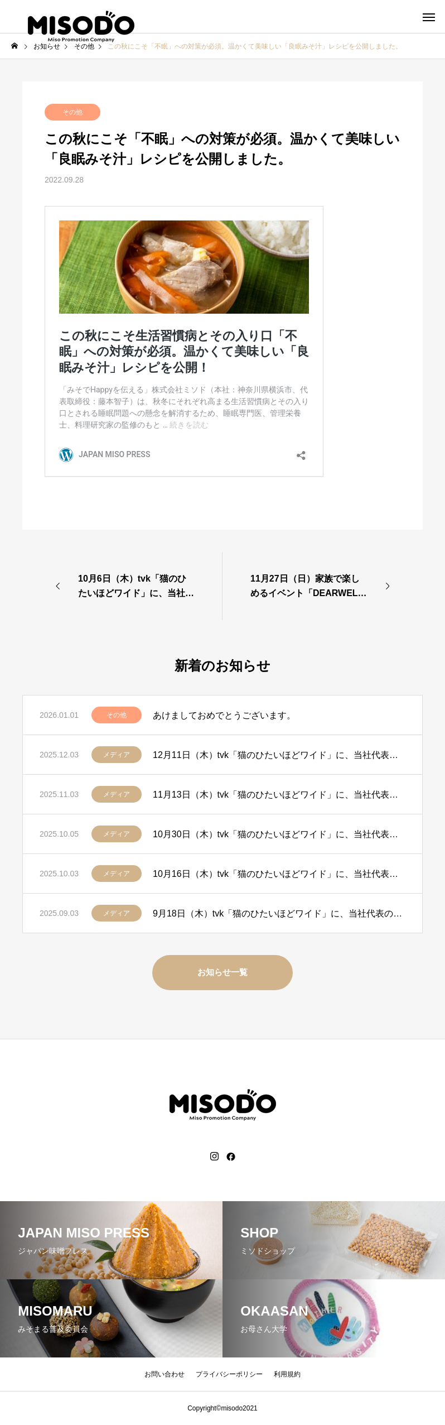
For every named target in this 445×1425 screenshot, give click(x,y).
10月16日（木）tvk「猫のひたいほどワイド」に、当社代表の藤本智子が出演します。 (279, 874)
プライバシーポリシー (229, 1374)
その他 (72, 112)
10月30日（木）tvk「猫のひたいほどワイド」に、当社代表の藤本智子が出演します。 (279, 834)
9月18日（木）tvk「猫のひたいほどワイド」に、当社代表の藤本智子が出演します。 (279, 913)
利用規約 (287, 1374)
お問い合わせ (164, 1374)
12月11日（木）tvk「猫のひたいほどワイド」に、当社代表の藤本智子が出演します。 (279, 755)
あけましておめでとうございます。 (224, 715)
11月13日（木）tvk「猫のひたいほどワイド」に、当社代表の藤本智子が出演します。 (279, 794)
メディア (116, 755)
